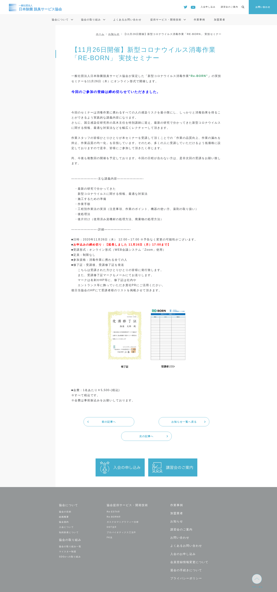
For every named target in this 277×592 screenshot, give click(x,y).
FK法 (110, 523)
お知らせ (114, 34)
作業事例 (199, 19)
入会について (66, 512)
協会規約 (64, 507)
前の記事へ (96, 421)
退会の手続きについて (186, 555)
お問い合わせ (262, 7)
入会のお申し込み (183, 538)
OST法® (112, 512)
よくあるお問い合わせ (127, 19)
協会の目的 (65, 497)
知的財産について (69, 518)
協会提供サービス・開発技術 (127, 490)
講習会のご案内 (229, 7)
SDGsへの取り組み (70, 542)
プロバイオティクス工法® (121, 518)
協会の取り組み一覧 (70, 532)
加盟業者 (219, 19)
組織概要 (64, 502)
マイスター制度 (67, 537)
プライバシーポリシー (186, 562)
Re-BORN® (114, 502)
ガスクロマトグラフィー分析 (123, 507)
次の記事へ (197, 421)
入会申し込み (208, 7)
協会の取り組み (91, 19)
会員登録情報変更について (189, 546)
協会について (60, 19)
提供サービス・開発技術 (165, 19)
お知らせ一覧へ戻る (146, 421)
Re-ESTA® (113, 497)
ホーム (100, 34)
